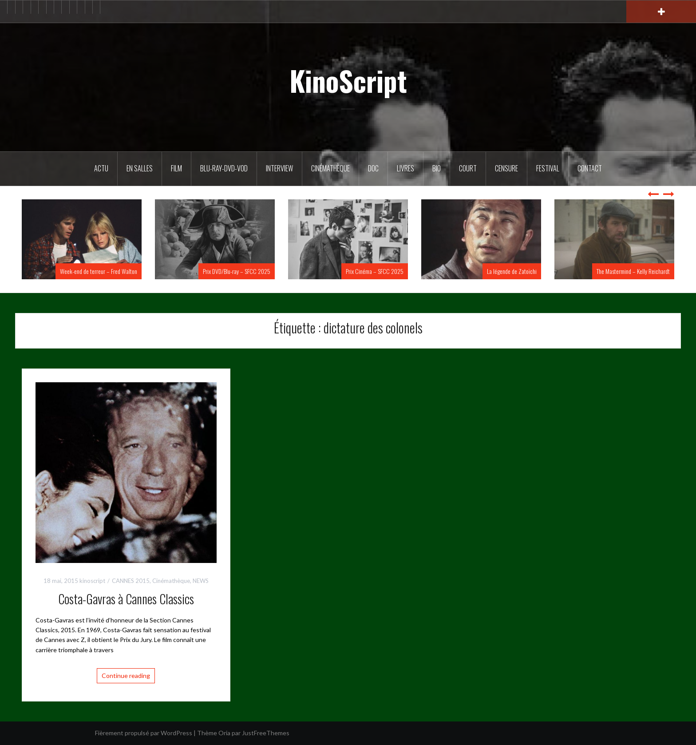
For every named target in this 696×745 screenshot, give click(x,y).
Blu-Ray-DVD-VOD (224, 168)
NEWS (201, 580)
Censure (506, 168)
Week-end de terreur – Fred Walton (98, 271)
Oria (224, 733)
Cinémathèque (330, 168)
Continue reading (126, 675)
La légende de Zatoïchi (512, 271)
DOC (373, 168)
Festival (547, 168)
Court (468, 168)
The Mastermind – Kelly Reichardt (633, 271)
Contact (589, 168)
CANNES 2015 (131, 580)
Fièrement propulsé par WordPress (143, 733)
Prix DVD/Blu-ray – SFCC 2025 (236, 271)
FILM (176, 168)
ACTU (101, 168)
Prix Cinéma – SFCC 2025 (374, 271)
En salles (140, 168)
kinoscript (92, 580)
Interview (279, 168)
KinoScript (348, 80)
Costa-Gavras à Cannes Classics (126, 599)
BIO (436, 168)
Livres (405, 168)
